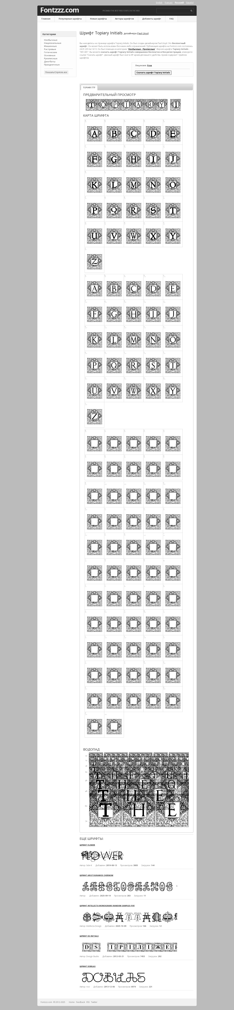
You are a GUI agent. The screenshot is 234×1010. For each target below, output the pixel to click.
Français (168, 2)
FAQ (171, 18)
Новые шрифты (98, 18)
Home (72, 1002)
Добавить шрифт (151, 18)
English (159, 2)
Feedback (80, 1002)
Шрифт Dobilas (88, 966)
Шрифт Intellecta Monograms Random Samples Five (107, 905)
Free (149, 65)
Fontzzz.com (59, 10)
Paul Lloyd (143, 33)
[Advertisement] (58, 131)
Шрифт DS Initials (89, 936)
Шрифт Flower (87, 845)
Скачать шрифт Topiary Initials (153, 72)
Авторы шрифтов (124, 18)
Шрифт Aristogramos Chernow (96, 875)
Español (190, 2)
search (191, 11)
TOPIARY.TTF (89, 87)
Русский (179, 2)
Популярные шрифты (70, 18)
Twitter (94, 1002)
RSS (88, 1002)
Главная (45, 18)
